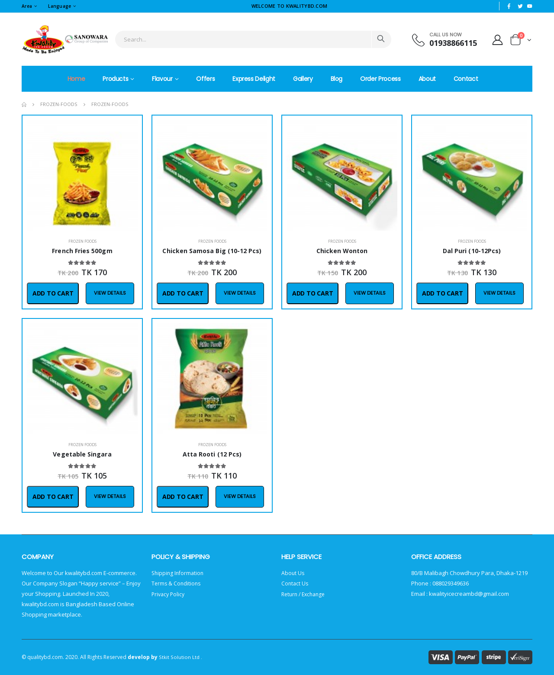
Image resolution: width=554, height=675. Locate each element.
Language (62, 6)
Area (27, 6)
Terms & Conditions (177, 583)
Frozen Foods (82, 241)
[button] (520, 41)
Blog (337, 79)
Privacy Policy (169, 594)
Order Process (380, 79)
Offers (205, 79)
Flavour (162, 79)
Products (115, 79)
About (427, 79)
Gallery (303, 79)
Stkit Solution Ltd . (180, 657)
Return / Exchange (305, 594)
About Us (293, 573)
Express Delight (253, 79)
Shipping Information (178, 573)
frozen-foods (58, 104)
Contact (466, 79)
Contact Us (295, 583)
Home (76, 79)
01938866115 (449, 43)
